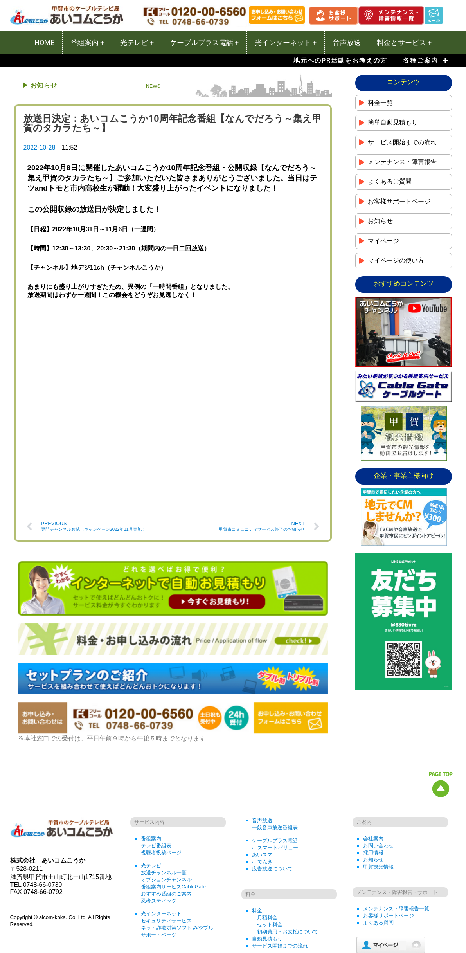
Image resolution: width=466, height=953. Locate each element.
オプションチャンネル (166, 812)
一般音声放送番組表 (275, 760)
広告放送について (272, 801)
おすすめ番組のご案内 (166, 826)
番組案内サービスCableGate (173, 819)
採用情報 (373, 785)
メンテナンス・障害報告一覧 (396, 841)
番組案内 (151, 771)
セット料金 (269, 857)
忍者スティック (158, 833)
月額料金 (267, 850)
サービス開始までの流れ (280, 878)
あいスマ (262, 787)
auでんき (262, 794)
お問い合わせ (378, 778)
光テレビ (151, 798)
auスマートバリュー (275, 780)
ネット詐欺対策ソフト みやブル (177, 860)
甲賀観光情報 (378, 799)
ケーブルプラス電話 (275, 773)
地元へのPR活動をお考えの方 (340, 60)
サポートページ (158, 867)
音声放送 (262, 753)
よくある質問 (378, 855)
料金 (257, 843)
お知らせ (373, 792)
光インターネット (161, 846)
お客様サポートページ (388, 848)
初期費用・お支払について (287, 864)
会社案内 (373, 771)
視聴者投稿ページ (161, 785)
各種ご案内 (425, 60)
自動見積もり (267, 871)
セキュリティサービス (166, 853)
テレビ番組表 (156, 778)
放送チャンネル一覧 (164, 805)
